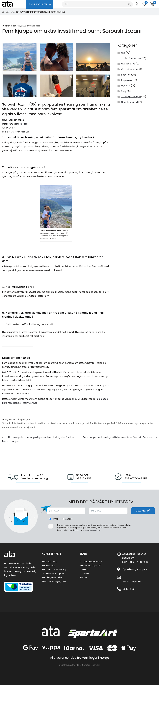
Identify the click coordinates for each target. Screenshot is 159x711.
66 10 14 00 (129, 589)
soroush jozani (27, 427)
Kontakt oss (48, 565)
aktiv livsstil (17, 423)
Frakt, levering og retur (54, 581)
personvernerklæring (91, 530)
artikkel (52, 423)
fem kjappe (104, 423)
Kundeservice (49, 561)
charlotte (35, 25)
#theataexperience (91, 561)
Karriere (84, 573)
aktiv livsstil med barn (35, 423)
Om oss (84, 569)
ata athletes (128, 63)
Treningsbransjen (131, 96)
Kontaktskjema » (132, 581)
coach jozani (82, 423)
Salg (123, 91)
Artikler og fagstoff (90, 565)
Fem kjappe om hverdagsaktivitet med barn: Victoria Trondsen (118, 437)
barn (64, 423)
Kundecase (134, 58)
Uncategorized (129, 102)
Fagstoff (126, 74)
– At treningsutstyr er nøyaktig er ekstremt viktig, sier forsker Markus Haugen (38, 439)
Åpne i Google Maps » (135, 569)
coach (71, 423)
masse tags (132, 423)
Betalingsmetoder (52, 577)
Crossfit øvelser (130, 69)
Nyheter (125, 85)
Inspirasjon (127, 80)
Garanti (84, 577)
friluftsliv (120, 423)
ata (12, 12)
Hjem (7, 12)
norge (143, 423)
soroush (14, 427)
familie (93, 423)
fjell (113, 423)
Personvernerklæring (54, 569)
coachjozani (22, 123)
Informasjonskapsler (53, 573)
